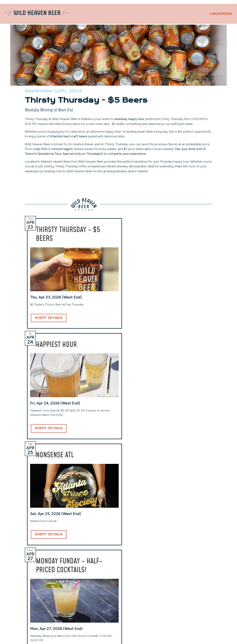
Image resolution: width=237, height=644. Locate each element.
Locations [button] (151, 15)
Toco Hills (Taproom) (134, 580)
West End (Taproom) (86, 580)
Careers (174, 594)
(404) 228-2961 (36, 607)
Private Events (193, 7)
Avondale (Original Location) (44, 580)
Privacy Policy (179, 605)
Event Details (46, 343)
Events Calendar (180, 589)
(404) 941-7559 (132, 602)
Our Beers (184, 15)
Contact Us (219, 7)
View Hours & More (38, 612)
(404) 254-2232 (84, 598)
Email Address (114, 535)
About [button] (218, 15)
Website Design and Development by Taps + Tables (118, 636)
